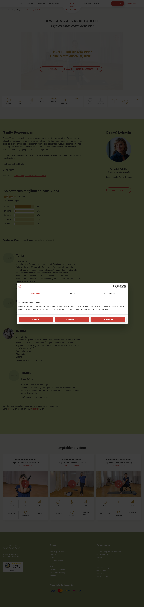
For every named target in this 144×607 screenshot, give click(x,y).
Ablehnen (36, 319)
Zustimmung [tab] (35, 294)
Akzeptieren (108, 319)
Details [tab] (72, 294)
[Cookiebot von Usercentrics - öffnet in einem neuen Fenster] (115, 286)
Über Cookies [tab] (109, 294)
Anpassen (72, 319)
